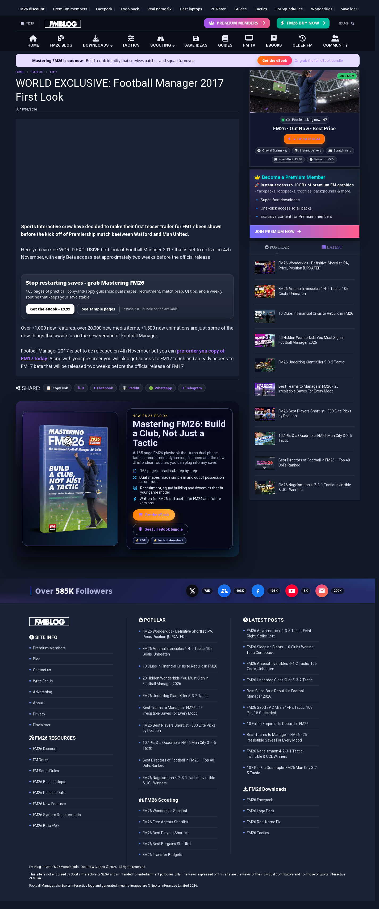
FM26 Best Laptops (49, 782)
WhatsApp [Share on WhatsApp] (163, 388)
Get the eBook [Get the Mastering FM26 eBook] (274, 60)
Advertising (42, 692)
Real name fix (159, 8)
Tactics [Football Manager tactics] (261, 8)
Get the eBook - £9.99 (50, 309)
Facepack (104, 8)
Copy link (60, 388)
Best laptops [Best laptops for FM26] (191, 8)
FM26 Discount (45, 749)
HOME (33, 41)
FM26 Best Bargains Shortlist (167, 844)
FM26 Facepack (260, 800)
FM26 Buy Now (303, 23)
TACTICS (131, 41)
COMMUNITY (335, 41)
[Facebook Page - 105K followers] (258, 590)
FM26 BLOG (61, 41)
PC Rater (218, 8)
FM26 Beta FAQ (46, 826)
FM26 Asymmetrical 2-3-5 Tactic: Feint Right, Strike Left (279, 633)
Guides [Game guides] (240, 8)
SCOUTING (162, 41)
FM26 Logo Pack (260, 811)
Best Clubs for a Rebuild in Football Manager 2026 (276, 693)
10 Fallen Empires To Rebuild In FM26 (278, 724)
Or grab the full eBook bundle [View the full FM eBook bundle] (319, 60)
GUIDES (225, 41)
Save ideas (350, 8)
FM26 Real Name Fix (264, 822)
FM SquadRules (289, 8)
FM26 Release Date (49, 793)
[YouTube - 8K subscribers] (291, 590)
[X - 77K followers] (192, 590)
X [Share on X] (83, 388)
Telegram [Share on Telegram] (194, 388)
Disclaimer (42, 725)
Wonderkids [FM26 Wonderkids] (321, 8)
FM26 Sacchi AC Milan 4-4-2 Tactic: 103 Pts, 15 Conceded (280, 710)
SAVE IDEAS (195, 41)
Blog (36, 659)
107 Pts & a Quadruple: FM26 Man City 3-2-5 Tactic (282, 770)
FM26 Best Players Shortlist (166, 833)
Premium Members (237, 23)
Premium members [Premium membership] (70, 8)
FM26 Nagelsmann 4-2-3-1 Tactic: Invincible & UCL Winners (275, 754)
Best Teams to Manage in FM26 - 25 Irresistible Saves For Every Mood (277, 737)
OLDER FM (303, 41)
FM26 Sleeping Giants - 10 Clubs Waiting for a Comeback (280, 649)
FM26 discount (31, 8)
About (38, 703)
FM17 (53, 72)
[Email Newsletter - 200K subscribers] (321, 590)
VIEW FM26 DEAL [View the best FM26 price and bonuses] (304, 139)
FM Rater (40, 760)
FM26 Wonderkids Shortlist (165, 811)
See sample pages (98, 309)
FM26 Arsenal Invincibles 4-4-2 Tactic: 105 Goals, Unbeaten (282, 666)
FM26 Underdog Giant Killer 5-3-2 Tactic (311, 362)
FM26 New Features (49, 804)
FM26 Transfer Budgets (162, 855)
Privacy (39, 714)
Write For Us (43, 681)
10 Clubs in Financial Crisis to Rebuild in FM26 (315, 313)
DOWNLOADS (98, 41)
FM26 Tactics (258, 833)
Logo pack (130, 8)
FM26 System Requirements (57, 815)
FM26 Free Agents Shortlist (165, 822)
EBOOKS (274, 41)
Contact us (42, 670)
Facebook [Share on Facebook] (105, 388)
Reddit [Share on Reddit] (133, 388)
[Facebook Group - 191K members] (224, 590)
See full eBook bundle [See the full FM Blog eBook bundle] (160, 529)
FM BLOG (37, 72)
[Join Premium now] (304, 231)
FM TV (249, 41)
